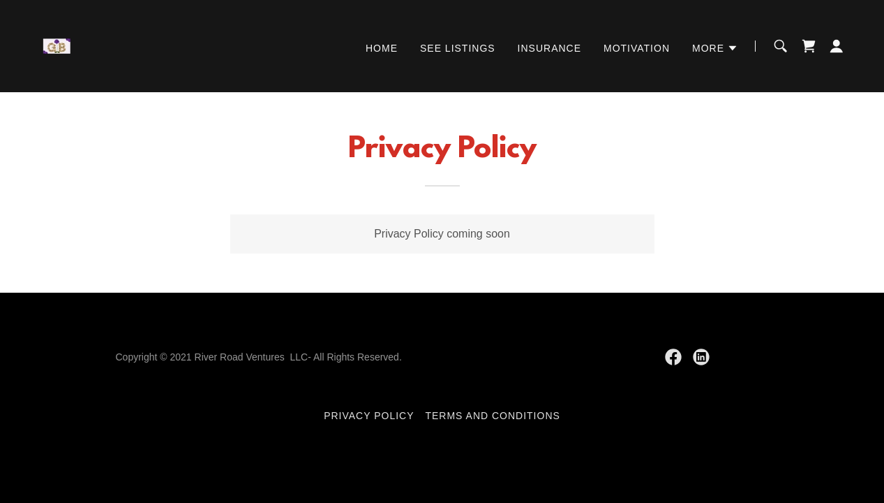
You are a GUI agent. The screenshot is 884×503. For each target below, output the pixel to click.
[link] (59, 45)
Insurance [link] (549, 48)
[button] (715, 48)
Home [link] (382, 48)
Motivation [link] (637, 48)
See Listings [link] (457, 48)
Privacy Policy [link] (369, 415)
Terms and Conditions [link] (492, 415)
